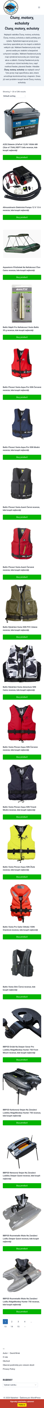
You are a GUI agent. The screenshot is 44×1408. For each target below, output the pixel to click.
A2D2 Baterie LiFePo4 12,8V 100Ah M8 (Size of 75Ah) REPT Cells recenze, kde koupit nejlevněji (20, 147)
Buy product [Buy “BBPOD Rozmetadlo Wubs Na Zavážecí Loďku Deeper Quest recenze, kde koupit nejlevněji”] (22, 1248)
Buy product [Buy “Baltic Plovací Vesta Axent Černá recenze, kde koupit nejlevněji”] (22, 517)
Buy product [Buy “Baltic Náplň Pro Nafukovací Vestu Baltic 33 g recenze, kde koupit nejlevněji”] (22, 337)
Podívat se (22, 1405)
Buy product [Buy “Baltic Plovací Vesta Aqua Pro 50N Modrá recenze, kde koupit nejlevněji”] (22, 457)
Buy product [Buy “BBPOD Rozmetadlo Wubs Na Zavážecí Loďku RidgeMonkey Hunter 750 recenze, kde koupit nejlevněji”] (22, 1311)
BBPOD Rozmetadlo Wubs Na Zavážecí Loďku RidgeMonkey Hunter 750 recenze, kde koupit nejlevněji (21, 1301)
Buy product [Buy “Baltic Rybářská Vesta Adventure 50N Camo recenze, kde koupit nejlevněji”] (22, 697)
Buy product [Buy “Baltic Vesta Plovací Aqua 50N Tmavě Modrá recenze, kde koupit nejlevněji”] (22, 817)
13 (5, 1326)
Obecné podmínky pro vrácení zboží (18, 1365)
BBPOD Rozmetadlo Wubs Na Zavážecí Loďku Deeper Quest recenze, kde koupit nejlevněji (21, 1238)
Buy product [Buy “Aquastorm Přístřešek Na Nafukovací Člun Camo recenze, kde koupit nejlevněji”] (22, 277)
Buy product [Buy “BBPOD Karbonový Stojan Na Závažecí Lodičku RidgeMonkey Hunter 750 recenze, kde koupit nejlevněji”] (22, 1122)
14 (12, 1326)
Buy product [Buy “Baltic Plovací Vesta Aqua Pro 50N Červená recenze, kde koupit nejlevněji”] (22, 397)
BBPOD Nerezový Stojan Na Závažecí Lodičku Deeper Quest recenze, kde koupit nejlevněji (21, 1176)
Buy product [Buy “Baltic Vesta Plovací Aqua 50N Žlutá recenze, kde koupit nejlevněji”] (22, 877)
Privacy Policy (9, 1369)
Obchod (6, 1361)
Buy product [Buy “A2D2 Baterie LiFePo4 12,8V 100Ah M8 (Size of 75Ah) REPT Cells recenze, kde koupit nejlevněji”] (22, 157)
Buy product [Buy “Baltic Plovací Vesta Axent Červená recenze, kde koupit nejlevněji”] (22, 577)
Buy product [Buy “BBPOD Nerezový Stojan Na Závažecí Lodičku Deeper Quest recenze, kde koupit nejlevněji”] (22, 1185)
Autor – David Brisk (11, 1353)
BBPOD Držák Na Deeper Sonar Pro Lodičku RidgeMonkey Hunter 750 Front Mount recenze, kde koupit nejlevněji (20, 1050)
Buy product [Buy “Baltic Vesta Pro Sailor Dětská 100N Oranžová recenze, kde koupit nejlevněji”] (22, 937)
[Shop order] (14, 96)
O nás (5, 1357)
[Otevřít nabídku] (39, 7)
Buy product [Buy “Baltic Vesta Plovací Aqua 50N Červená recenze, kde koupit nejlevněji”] (22, 757)
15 (18, 1326)
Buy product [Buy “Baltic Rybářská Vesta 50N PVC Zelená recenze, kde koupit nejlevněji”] (22, 637)
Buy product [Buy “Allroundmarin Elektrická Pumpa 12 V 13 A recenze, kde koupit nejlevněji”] (22, 217)
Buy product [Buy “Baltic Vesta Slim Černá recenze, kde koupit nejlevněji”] (22, 996)
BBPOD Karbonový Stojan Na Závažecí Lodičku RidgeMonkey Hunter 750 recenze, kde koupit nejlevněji (22, 1113)
